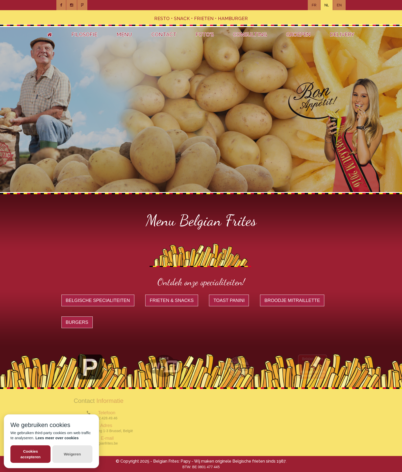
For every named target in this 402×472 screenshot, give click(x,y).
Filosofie (84, 35)
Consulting (250, 35)
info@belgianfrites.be (99, 443)
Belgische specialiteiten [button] (98, 300)
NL (326, 5)
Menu (124, 35)
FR (314, 5)
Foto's (205, 35)
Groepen (298, 35)
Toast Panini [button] (229, 300)
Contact (163, 35)
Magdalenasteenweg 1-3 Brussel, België (100, 431)
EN (339, 5)
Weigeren (72, 454)
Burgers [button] (77, 322)
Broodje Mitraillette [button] (292, 300)
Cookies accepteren (31, 454)
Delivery (342, 35)
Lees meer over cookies (56, 438)
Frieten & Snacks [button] (172, 300)
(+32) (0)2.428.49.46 (99, 418)
